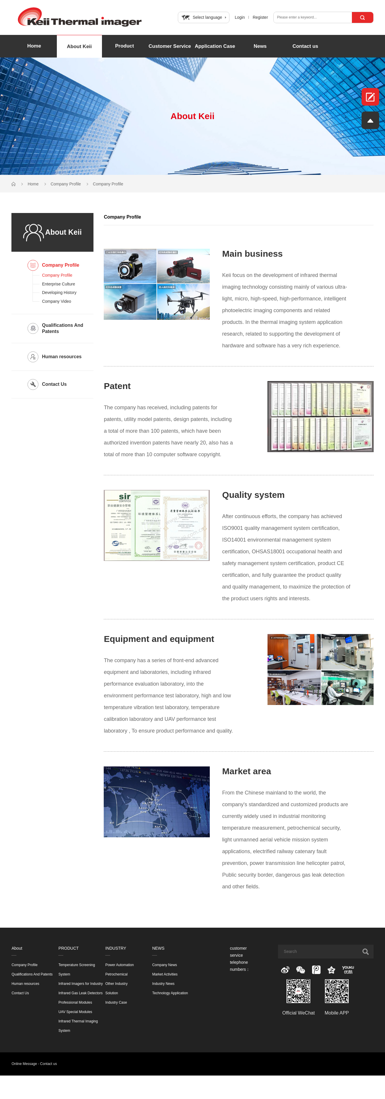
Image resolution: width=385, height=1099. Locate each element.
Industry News (163, 984)
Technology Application (170, 993)
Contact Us (20, 993)
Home (34, 46)
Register (260, 17)
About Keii (79, 46)
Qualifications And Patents (31, 974)
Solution (111, 993)
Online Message (24, 1064)
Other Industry (116, 984)
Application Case (215, 46)
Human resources (25, 984)
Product (124, 46)
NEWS (158, 948)
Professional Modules (75, 1002)
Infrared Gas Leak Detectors (80, 993)
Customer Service (170, 46)
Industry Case (116, 1002)
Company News (164, 965)
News (260, 46)
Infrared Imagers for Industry (80, 984)
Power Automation (119, 965)
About (16, 948)
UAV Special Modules (75, 1012)
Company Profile (66, 184)
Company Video (56, 301)
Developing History (59, 292)
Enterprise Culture (58, 284)
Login (240, 17)
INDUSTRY (115, 948)
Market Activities (165, 974)
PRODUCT (68, 948)
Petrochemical (116, 974)
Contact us (305, 46)
